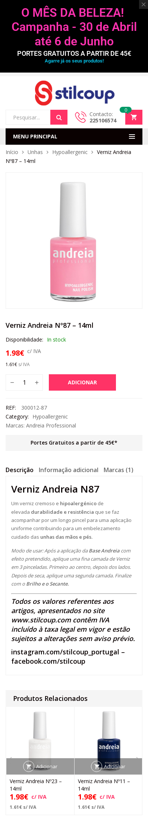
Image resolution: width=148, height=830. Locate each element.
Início (12, 152)
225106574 (102, 120)
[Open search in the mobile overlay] (36, 117)
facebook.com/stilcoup (48, 661)
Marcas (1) (118, 470)
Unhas (35, 152)
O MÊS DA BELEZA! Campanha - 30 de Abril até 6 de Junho (74, 27)
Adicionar (82, 382)
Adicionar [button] (46, 766)
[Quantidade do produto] (24, 382)
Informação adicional (68, 470)
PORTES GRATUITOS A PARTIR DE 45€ (74, 53)
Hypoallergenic (70, 152)
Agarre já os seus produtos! (74, 61)
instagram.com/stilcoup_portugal (65, 651)
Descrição (20, 470)
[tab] (20, 471)
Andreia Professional (51, 425)
